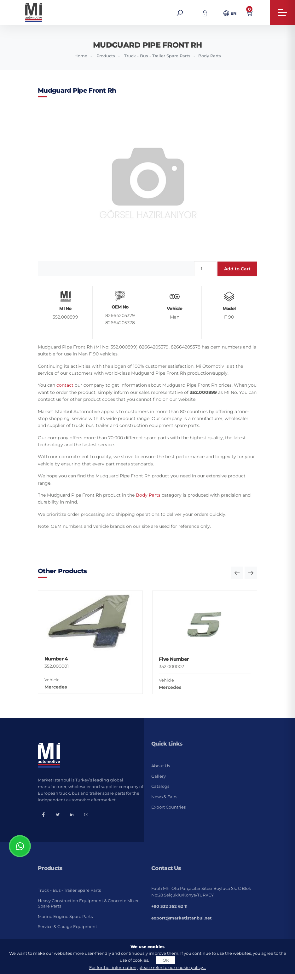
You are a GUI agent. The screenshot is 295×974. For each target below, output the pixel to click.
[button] (237, 573)
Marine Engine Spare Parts (65, 916)
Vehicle (52, 679)
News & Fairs (164, 796)
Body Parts (209, 55)
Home (80, 55)
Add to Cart (237, 269)
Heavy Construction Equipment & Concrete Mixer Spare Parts (88, 903)
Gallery (158, 776)
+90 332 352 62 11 (169, 906)
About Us (160, 765)
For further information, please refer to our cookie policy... (147, 967)
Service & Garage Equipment (67, 926)
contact (64, 385)
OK (166, 960)
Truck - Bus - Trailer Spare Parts (157, 55)
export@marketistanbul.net (181, 917)
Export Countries (168, 807)
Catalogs (160, 786)
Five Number (174, 659)
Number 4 (56, 659)
